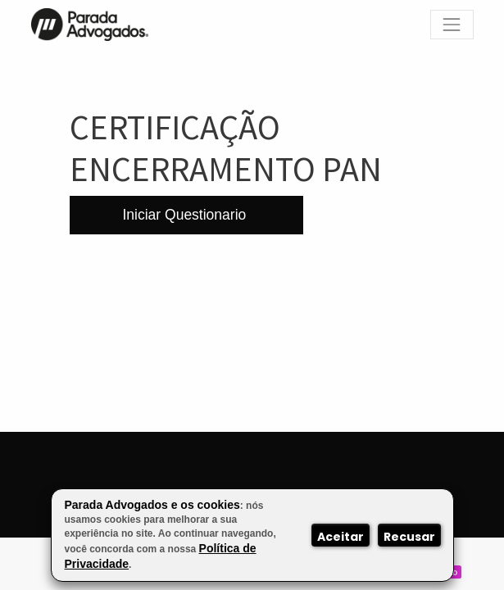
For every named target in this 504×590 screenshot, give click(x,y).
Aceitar (340, 537)
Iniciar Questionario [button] (187, 214)
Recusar (409, 537)
